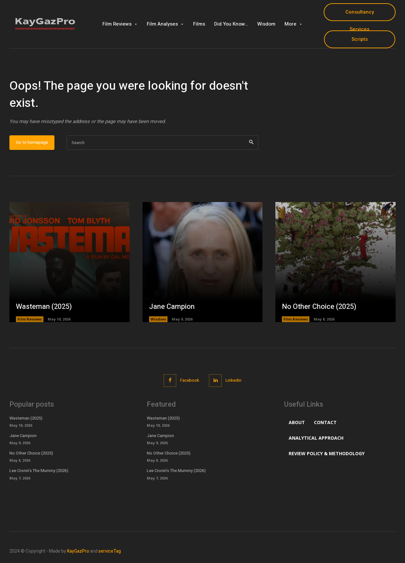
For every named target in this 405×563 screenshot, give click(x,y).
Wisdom (158, 319)
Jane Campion (172, 306)
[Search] (251, 142)
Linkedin (233, 380)
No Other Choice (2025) (319, 306)
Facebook (189, 380)
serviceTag (109, 551)
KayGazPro (78, 551)
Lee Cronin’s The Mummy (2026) (38, 470)
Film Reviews (29, 319)
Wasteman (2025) (44, 306)
